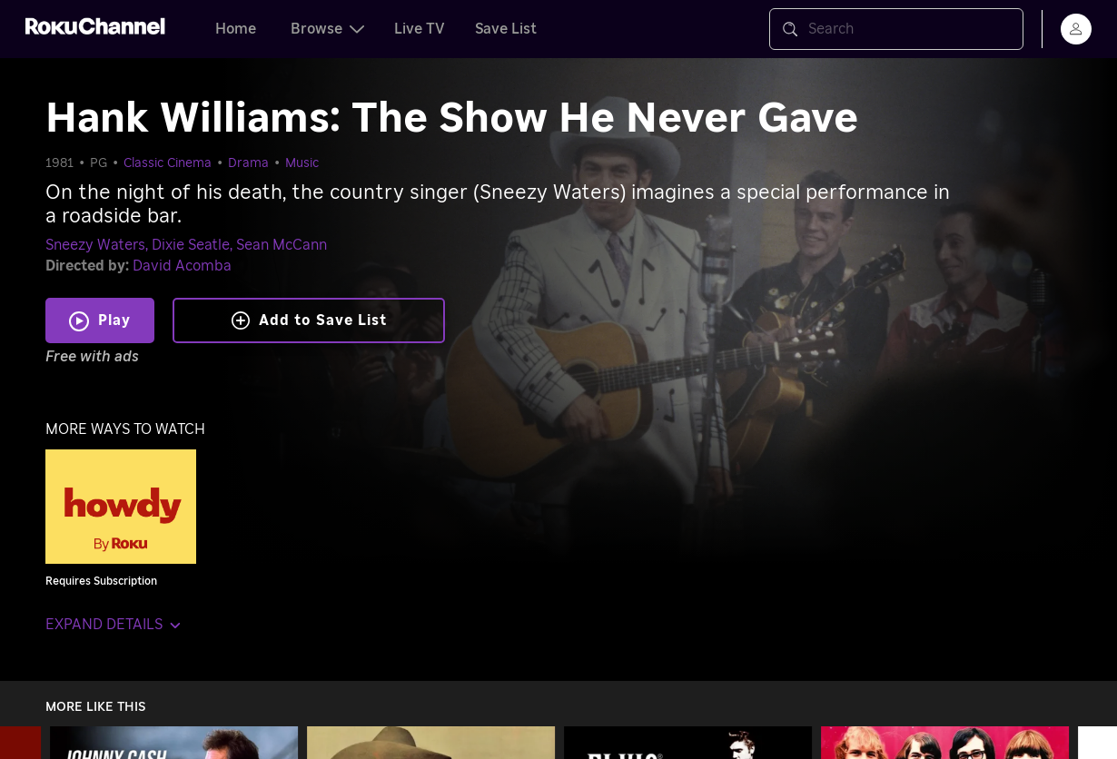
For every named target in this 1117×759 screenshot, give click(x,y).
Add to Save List (309, 320)
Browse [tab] (327, 29)
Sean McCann (281, 245)
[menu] (1076, 29)
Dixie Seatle (191, 245)
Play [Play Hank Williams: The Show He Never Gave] (114, 320)
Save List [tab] (506, 29)
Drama (248, 163)
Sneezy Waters (95, 245)
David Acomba (182, 266)
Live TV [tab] (419, 29)
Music (302, 163)
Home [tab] (235, 29)
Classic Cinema (168, 163)
